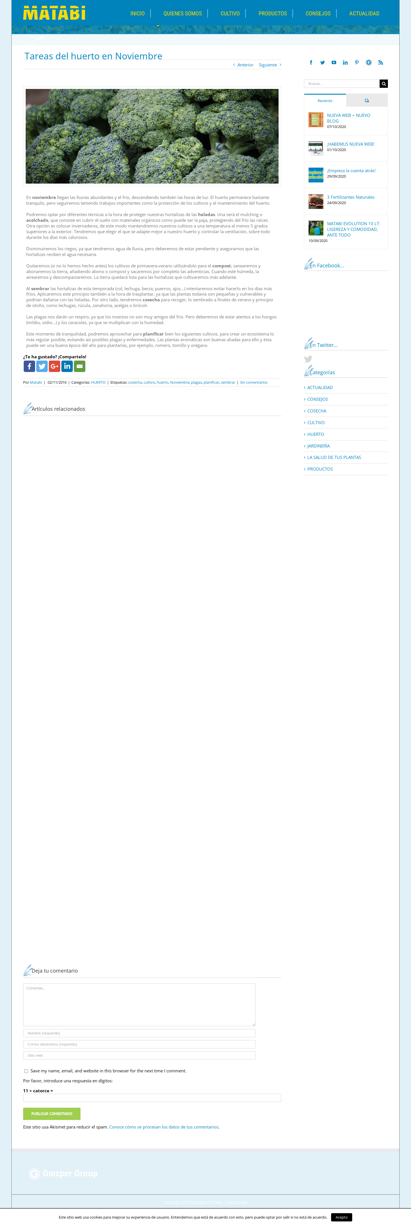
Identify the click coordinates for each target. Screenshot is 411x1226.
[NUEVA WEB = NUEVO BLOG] (316, 115)
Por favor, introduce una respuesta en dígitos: (68, 1080)
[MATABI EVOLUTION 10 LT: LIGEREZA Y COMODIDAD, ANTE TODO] (316, 223)
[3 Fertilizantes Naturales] (316, 197)
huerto (162, 382)
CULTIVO (316, 422)
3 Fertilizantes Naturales (350, 197)
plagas (196, 382)
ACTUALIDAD (320, 387)
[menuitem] (147, 13)
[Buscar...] (342, 84)
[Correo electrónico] (139, 1044)
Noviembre (179, 382)
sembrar (228, 382)
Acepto (342, 1217)
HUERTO (98, 382)
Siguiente (268, 65)
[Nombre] (139, 1033)
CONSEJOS (317, 399)
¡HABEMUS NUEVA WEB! (350, 144)
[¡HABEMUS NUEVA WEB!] (316, 144)
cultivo (149, 382)
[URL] (139, 1055)
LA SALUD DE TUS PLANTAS (334, 457)
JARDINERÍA (318, 446)
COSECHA (316, 411)
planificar (211, 382)
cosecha (135, 382)
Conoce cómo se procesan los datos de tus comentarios (163, 1127)
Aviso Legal (238, 1202)
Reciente (325, 100)
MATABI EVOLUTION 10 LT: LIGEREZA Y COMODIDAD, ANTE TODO (353, 229)
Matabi (36, 382)
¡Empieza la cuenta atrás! (351, 170)
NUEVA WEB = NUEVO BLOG (348, 118)
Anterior (245, 65)
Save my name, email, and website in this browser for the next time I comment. (108, 1070)
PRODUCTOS (320, 469)
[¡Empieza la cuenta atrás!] (316, 170)
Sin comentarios (253, 382)
